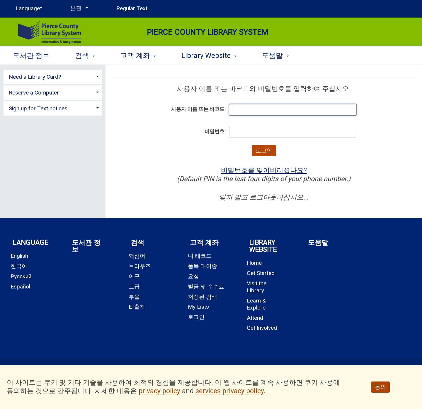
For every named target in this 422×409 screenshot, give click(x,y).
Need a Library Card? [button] (35, 76)
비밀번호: (215, 131)
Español (20, 286)
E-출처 (137, 306)
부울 (134, 296)
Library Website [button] (208, 55)
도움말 (318, 243)
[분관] (78, 8)
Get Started (261, 273)
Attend (255, 318)
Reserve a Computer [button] (34, 92)
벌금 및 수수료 (206, 286)
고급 (134, 286)
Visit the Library (256, 287)
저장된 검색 (202, 296)
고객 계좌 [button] (138, 55)
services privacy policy (229, 391)
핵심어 (137, 255)
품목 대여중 (202, 266)
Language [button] (30, 243)
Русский (21, 276)
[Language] (28, 8)
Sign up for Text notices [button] (38, 108)
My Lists (198, 306)
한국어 (19, 266)
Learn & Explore (256, 304)
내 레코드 (200, 255)
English (19, 255)
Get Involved (262, 327)
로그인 (196, 317)
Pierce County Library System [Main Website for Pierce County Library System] (207, 32)
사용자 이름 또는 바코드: (198, 109)
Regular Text (131, 8)
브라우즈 (140, 266)
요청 (193, 276)
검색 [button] (85, 55)
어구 (134, 276)
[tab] (53, 76)
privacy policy (159, 391)
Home (254, 263)
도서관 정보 (31, 55)
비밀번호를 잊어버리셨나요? (264, 170)
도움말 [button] (275, 55)
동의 (380, 387)
